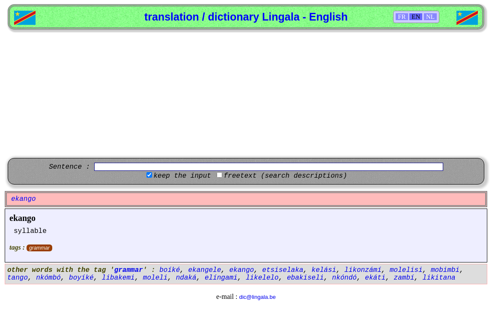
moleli (155, 278)
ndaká (186, 278)
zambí (404, 278)
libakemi (118, 278)
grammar (39, 248)
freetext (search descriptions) (285, 176)
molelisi (406, 270)
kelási (324, 270)
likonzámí (362, 270)
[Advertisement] (246, 94)
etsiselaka (282, 270)
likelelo (262, 278)
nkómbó (48, 278)
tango (17, 278)
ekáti (375, 278)
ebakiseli (305, 278)
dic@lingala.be (257, 297)
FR (402, 16)
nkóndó (344, 278)
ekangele (204, 270)
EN (415, 16)
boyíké (81, 278)
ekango (22, 218)
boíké (169, 270)
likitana (439, 278)
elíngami (221, 278)
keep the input (182, 176)
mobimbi (445, 270)
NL (430, 16)
